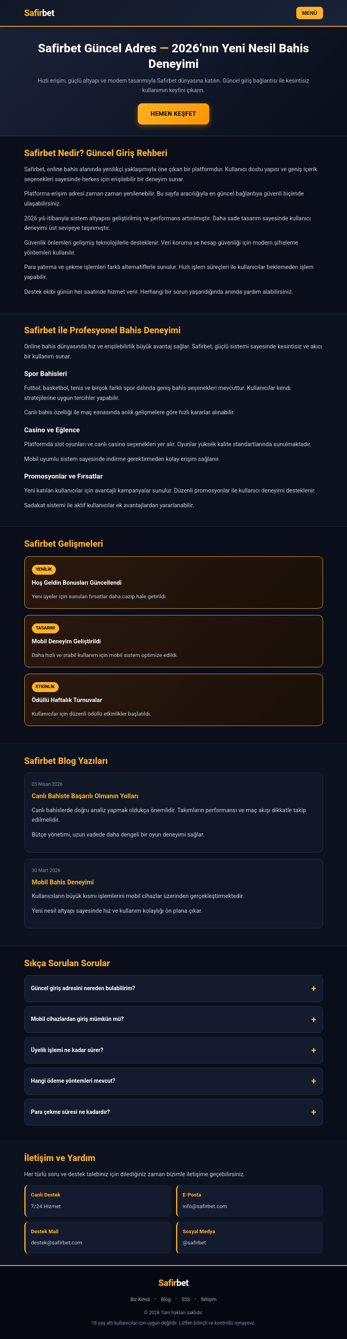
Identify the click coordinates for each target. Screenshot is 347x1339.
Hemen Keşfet (173, 113)
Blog (166, 1299)
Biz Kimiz (140, 1299)
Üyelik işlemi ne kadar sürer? (67, 1050)
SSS (186, 1299)
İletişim (208, 1299)
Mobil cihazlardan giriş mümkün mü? (77, 1019)
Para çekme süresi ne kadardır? (70, 1112)
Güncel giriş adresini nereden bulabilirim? (83, 988)
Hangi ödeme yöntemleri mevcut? (73, 1081)
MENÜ (309, 13)
